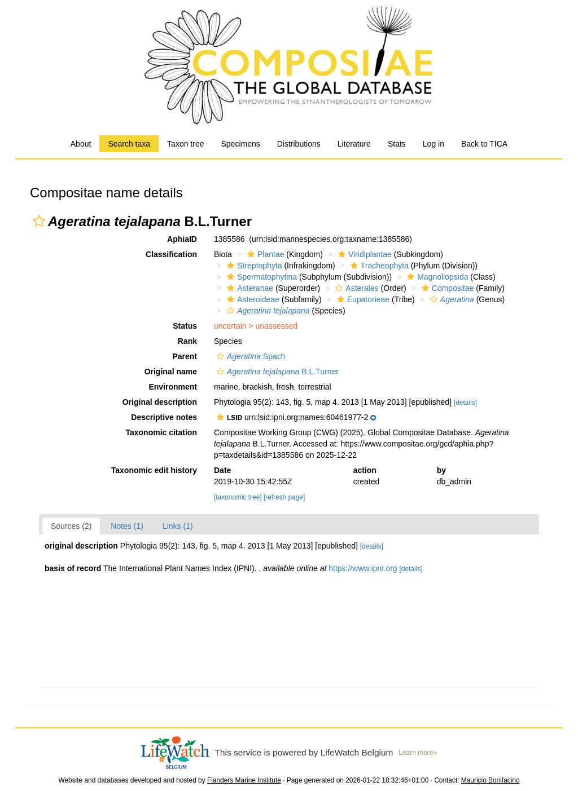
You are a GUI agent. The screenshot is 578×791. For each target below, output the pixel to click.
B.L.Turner (276, 371)
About (81, 143)
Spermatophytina (260, 276)
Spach (250, 356)
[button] (39, 221)
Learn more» (418, 753)
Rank (187, 341)
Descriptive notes (164, 417)
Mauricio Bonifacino (490, 780)
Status (185, 325)
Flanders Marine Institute (244, 780)
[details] (465, 402)
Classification (171, 254)
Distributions (299, 143)
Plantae (264, 254)
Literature (354, 143)
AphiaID (182, 239)
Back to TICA (484, 143)
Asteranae (248, 288)
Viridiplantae (363, 254)
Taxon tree (185, 143)
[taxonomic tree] (238, 497)
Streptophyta (253, 265)
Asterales (355, 288)
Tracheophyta (378, 265)
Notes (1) (127, 526)
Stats (397, 143)
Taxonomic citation (161, 432)
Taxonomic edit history (154, 470)
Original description (159, 401)
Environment (172, 386)
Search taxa (129, 143)
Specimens (240, 143)
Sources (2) (71, 526)
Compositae (446, 288)
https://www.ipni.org (363, 568)
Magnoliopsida (436, 276)
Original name (170, 371)
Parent (184, 356)
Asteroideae (251, 299)
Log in (433, 143)
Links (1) (178, 526)
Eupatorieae (362, 299)
